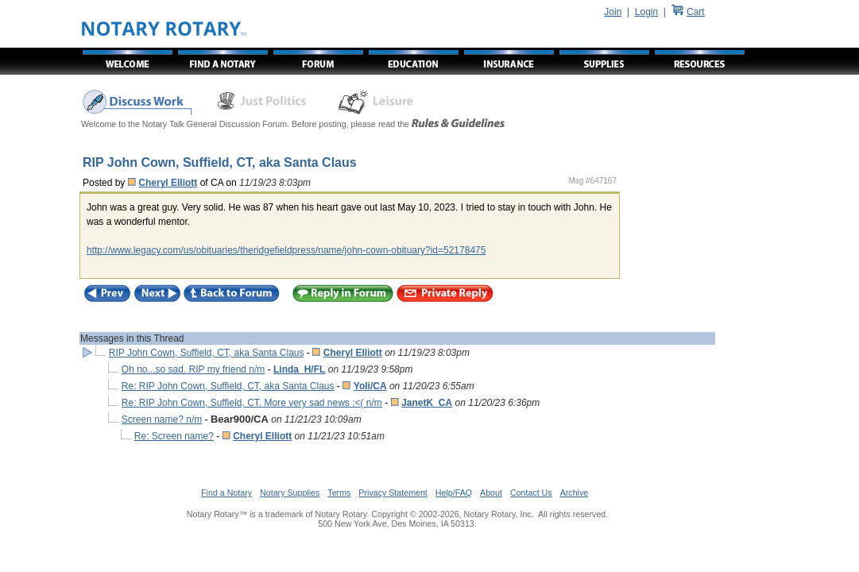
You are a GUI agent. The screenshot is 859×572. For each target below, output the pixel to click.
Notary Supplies (289, 492)
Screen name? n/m (162, 419)
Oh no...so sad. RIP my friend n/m (193, 369)
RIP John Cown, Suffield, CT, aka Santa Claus (206, 352)
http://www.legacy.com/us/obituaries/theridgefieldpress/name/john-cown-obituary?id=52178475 (286, 250)
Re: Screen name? (174, 436)
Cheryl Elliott (167, 182)
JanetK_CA (426, 402)
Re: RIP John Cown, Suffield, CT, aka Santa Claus (228, 386)
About (491, 492)
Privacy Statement (392, 492)
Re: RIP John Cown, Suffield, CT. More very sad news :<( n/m (252, 402)
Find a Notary (226, 492)
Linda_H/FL (299, 369)
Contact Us (531, 492)
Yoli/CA (370, 386)
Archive (574, 492)
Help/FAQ (453, 492)
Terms (338, 492)
